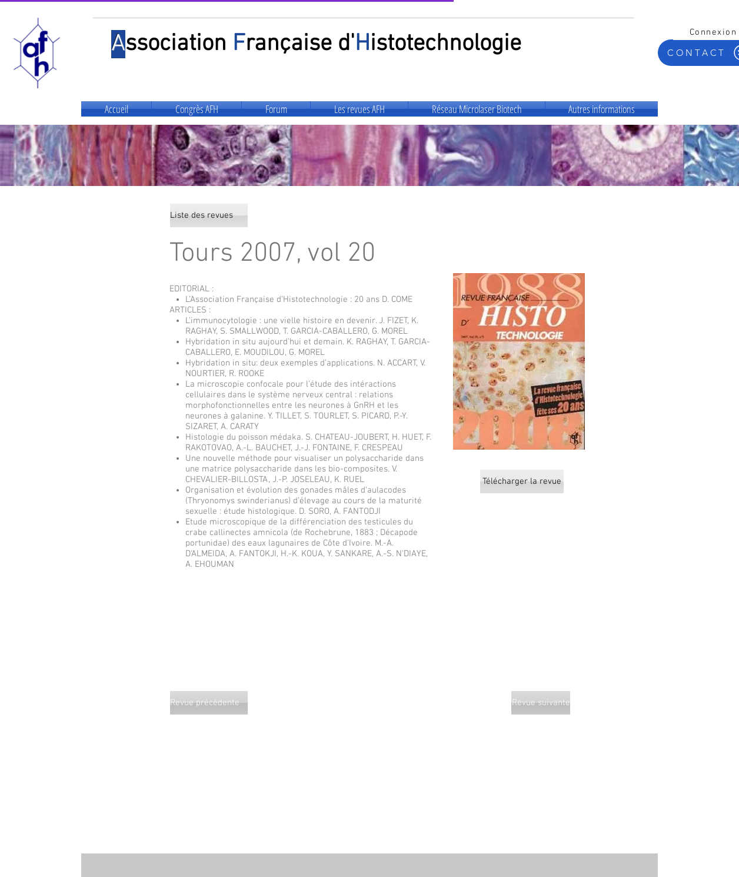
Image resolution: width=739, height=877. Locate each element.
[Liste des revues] (209, 215)
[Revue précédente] (209, 703)
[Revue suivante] (540, 703)
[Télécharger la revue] (522, 481)
